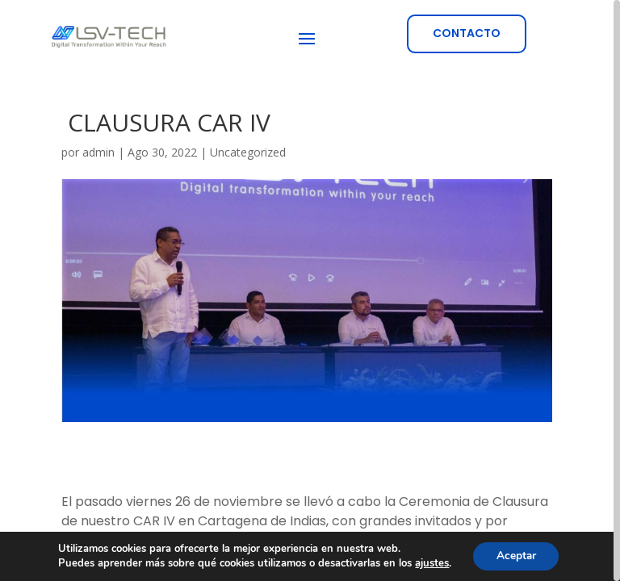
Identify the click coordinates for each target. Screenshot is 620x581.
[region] (310, 290)
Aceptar (516, 555)
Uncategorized (248, 152)
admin (98, 152)
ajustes (430, 563)
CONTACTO (467, 33)
